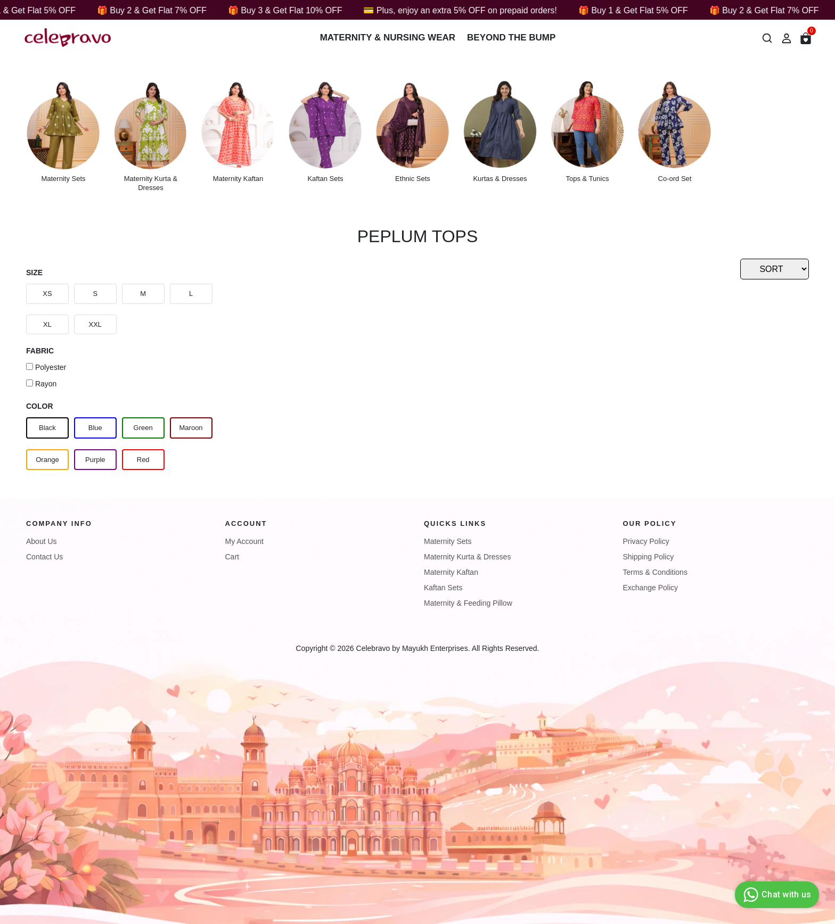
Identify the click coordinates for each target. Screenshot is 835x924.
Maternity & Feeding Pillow (468, 603)
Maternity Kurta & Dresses (467, 556)
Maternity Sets (447, 541)
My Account (244, 541)
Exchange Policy (650, 587)
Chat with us (775, 894)
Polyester (46, 367)
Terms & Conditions (655, 572)
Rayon (41, 384)
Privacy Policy (646, 541)
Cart (232, 556)
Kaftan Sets (443, 587)
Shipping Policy (648, 556)
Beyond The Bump (511, 37)
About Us (41, 541)
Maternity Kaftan (451, 572)
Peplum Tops (417, 236)
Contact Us (44, 556)
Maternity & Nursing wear (387, 37)
